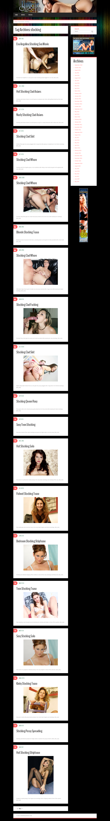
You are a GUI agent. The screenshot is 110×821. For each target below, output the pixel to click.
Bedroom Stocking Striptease (32, 541)
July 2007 (77, 176)
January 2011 (78, 153)
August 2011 (78, 135)
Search (77, 29)
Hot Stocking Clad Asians (29, 91)
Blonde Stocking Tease (28, 232)
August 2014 (78, 78)
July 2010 (77, 168)
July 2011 (77, 137)
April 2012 (77, 114)
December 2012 (78, 101)
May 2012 (77, 112)
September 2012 (79, 109)
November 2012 (78, 104)
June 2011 (77, 140)
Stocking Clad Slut (26, 136)
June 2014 (77, 83)
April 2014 (77, 88)
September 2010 (79, 163)
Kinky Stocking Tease (27, 683)
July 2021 (77, 73)
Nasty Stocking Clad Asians (30, 114)
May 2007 (77, 181)
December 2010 (78, 156)
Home (16, 15)
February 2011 (78, 150)
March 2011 (77, 148)
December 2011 (78, 124)
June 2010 (77, 171)
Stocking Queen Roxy (27, 401)
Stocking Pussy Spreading (30, 731)
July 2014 (77, 80)
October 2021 (78, 68)
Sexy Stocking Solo (26, 636)
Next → (21, 808)
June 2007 (77, 179)
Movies (23, 15)
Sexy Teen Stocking (26, 424)
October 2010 (78, 161)
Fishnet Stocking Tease (28, 493)
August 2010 (78, 166)
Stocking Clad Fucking (28, 304)
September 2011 (79, 132)
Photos (30, 15)
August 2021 (78, 70)
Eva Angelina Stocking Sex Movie (33, 44)
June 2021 (77, 75)
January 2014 (78, 96)
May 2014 (77, 86)
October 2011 (78, 130)
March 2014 (77, 91)
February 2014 (78, 93)
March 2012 (77, 117)
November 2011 (78, 127)
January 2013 (78, 99)
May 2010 (77, 174)
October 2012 (78, 106)
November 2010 (78, 158)
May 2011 (77, 143)
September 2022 (79, 65)
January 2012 (78, 122)
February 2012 (78, 119)
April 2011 (77, 145)
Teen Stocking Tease (27, 588)
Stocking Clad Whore (27, 159)
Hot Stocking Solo (26, 446)
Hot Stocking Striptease (29, 752)
